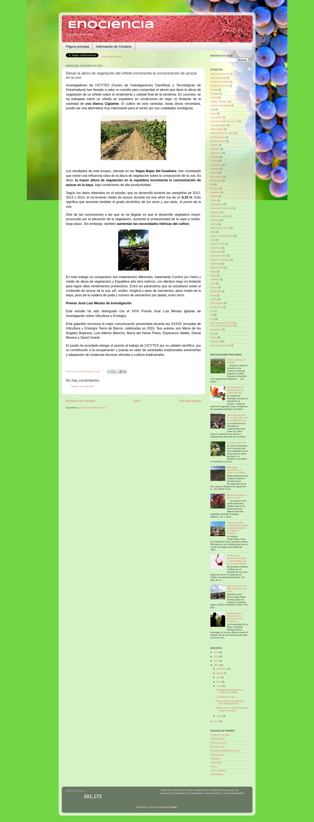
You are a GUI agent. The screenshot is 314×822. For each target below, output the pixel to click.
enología (214, 157)
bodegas (214, 93)
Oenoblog (215, 758)
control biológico (218, 125)
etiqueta (214, 172)
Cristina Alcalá (217, 738)
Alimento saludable (219, 81)
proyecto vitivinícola (220, 259)
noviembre (221, 669)
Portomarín (215, 251)
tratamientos (216, 307)
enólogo (214, 160)
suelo (213, 283)
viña (212, 333)
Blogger (173, 807)
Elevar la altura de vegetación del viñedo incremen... (230, 702)
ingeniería (215, 212)
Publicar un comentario (82, 386)
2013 (216, 721)
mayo (219, 686)
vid (211, 315)
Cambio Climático (219, 101)
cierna (213, 113)
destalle (214, 145)
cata (212, 109)
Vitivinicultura (216, 774)
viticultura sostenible (220, 345)
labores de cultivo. (219, 216)
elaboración (216, 153)
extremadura (216, 176)
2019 (216, 652)
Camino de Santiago (220, 105)
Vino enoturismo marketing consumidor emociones (223, 324)
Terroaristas (216, 762)
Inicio (137, 401)
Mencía (214, 224)
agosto (220, 673)
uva (212, 311)
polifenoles (215, 248)
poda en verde (217, 243)
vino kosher (216, 329)
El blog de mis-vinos (220, 735)
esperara (214, 168)
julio (218, 677)
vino (212, 319)
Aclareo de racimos (219, 73)
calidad (213, 97)
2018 (216, 656)
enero (219, 716)
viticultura (215, 341)
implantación (216, 204)
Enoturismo (216, 164)
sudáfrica (214, 279)
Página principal (77, 46)
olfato (213, 232)
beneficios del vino (219, 85)
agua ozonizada (218, 78)
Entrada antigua (190, 401)
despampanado (218, 141)
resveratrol (215, 263)
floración (214, 188)
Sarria (213, 275)
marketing (215, 220)
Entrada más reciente (80, 401)
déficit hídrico (217, 129)
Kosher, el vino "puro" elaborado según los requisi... (231, 709)
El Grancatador (217, 746)
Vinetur (213, 766)
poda (212, 240)
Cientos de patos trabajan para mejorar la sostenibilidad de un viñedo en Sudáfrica (237, 527)
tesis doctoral (217, 303)
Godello (214, 196)
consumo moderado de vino (224, 121)
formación (215, 192)
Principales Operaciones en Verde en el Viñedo (236, 470)
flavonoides (216, 180)
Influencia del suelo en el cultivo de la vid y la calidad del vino (237, 418)
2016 (216, 665)
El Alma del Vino (218, 743)
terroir (213, 295)
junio (219, 681)
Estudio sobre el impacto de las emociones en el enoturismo (235, 617)
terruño (213, 299)
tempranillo (215, 291)
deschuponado (217, 137)
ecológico (215, 149)
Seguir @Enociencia (112, 56)
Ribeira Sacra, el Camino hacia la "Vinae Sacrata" (235, 390)
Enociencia (111, 25)
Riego (213, 271)
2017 (216, 661)
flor (212, 184)
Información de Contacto (113, 46)
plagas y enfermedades (221, 236)
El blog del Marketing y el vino (225, 750)
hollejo (213, 200)
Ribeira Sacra (217, 267)
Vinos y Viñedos (218, 770)
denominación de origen (222, 133)
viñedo (213, 337)
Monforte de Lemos (220, 228)
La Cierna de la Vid (236, 442)
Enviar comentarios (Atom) (93, 407)
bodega (214, 89)
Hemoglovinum (217, 754)
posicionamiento (218, 255)
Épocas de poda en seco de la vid (236, 496)
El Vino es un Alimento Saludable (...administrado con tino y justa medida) (237, 559)
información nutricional (221, 208)
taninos (214, 287)
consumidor (216, 117)
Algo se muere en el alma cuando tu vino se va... (237, 588)
